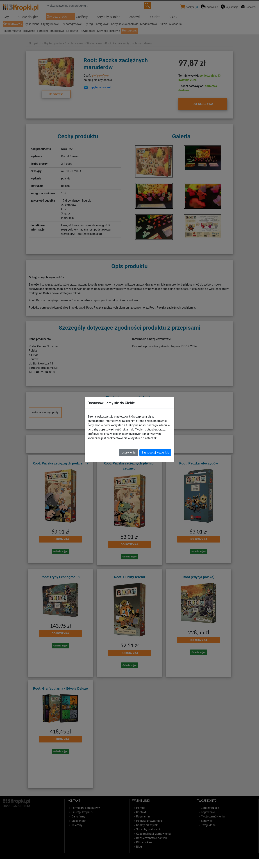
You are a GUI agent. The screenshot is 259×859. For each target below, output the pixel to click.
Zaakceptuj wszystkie (155, 452)
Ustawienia (128, 452)
